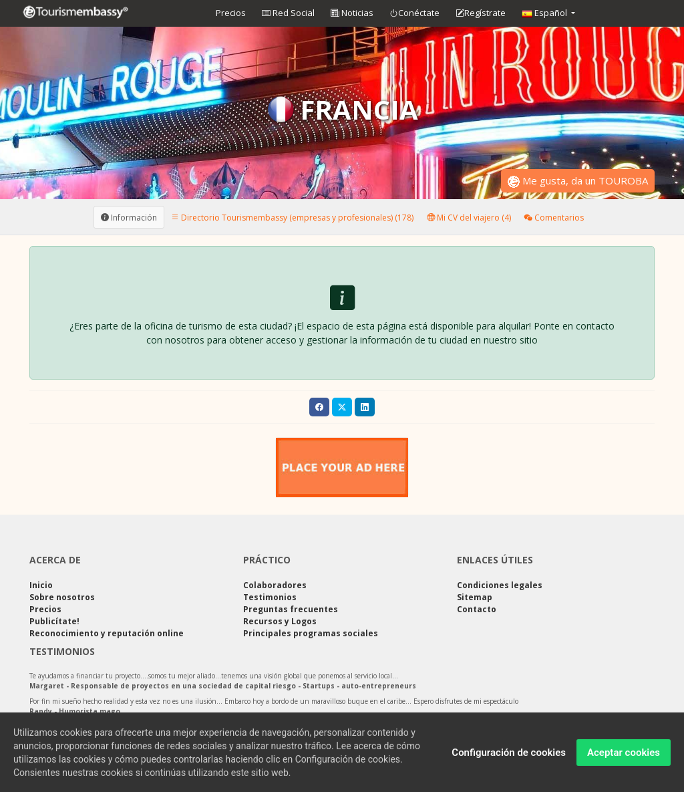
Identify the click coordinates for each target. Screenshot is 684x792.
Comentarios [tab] (554, 217)
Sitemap (474, 597)
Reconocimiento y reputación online (106, 633)
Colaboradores (275, 585)
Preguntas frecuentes (290, 609)
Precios (231, 13)
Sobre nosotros (62, 597)
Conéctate (414, 13)
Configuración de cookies (509, 758)
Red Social (288, 13)
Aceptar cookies (623, 758)
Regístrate (481, 13)
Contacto (476, 609)
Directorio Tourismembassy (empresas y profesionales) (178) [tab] (292, 217)
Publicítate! (54, 621)
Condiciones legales (499, 585)
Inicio (41, 585)
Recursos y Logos (280, 621)
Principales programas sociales (310, 633)
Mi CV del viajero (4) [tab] (469, 217)
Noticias (352, 13)
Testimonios (270, 597)
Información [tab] (129, 217)
